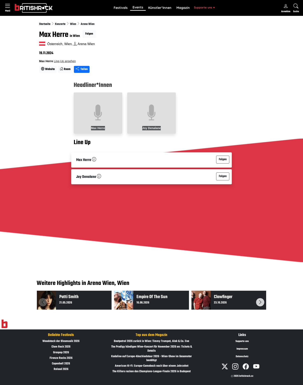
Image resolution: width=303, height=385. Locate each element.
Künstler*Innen (159, 8)
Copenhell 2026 (61, 363)
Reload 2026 (61, 369)
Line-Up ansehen (65, 61)
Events (138, 7)
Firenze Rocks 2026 (61, 358)
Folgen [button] (89, 34)
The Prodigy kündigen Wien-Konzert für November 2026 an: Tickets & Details (151, 348)
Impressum (242, 349)
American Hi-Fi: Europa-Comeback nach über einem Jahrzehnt (151, 366)
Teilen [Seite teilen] (82, 69)
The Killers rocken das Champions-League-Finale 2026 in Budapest (151, 371)
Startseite (45, 24)
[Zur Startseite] (4, 324)
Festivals (121, 8)
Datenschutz (242, 357)
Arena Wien (87, 24)
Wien (73, 24)
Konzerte (60, 24)
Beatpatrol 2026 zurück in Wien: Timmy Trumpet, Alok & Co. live (151, 341)
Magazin (183, 8)
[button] (120, 7)
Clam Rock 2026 (60, 346)
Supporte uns (204, 7)
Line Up (82, 142)
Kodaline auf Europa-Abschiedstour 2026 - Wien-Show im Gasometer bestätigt (151, 358)
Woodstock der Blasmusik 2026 (60, 341)
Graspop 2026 (61, 352)
